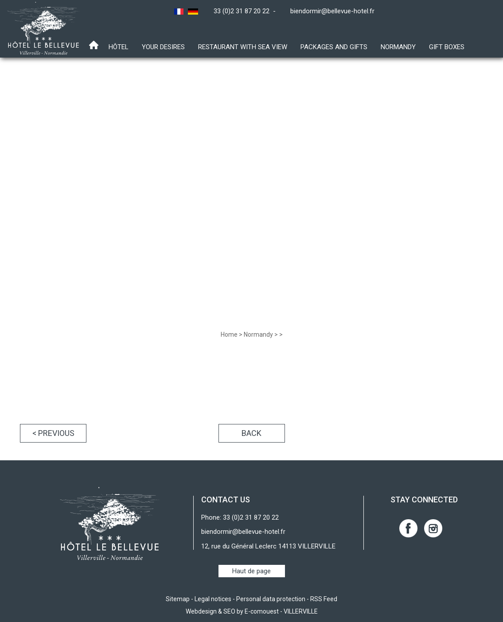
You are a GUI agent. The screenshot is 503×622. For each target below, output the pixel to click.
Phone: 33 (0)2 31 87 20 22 (240, 517)
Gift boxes (446, 47)
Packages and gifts (333, 47)
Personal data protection (270, 599)
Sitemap (178, 599)
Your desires (163, 47)
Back (251, 433)
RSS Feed (323, 599)
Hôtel (119, 47)
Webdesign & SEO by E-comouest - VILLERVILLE (252, 611)
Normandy (398, 47)
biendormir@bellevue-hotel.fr (332, 11)
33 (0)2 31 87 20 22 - (246, 11)
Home (229, 334)
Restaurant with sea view (242, 47)
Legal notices (213, 599)
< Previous (53, 433)
